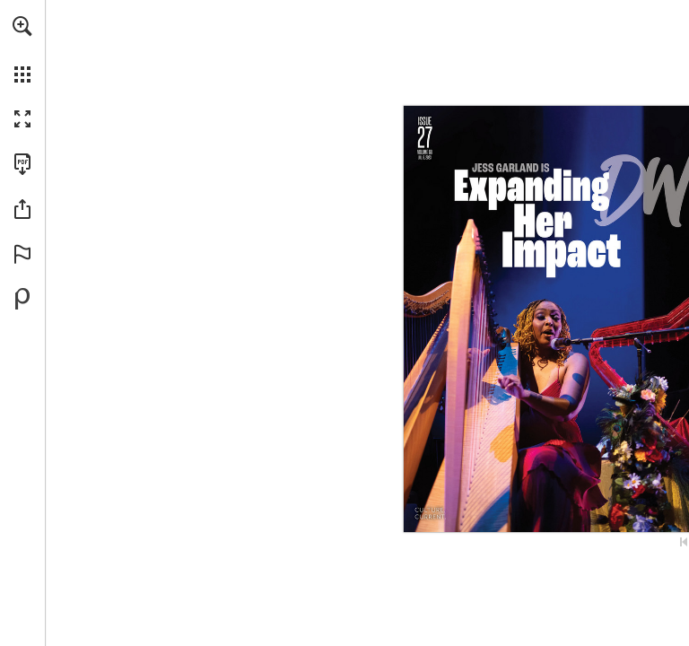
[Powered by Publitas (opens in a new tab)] (22, 298)
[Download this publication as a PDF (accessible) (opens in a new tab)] (22, 164)
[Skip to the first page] (683, 541)
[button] (22, 26)
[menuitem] (22, 49)
